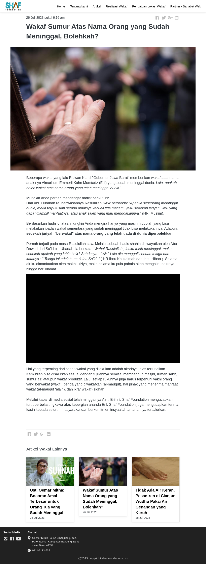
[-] (5, 538)
